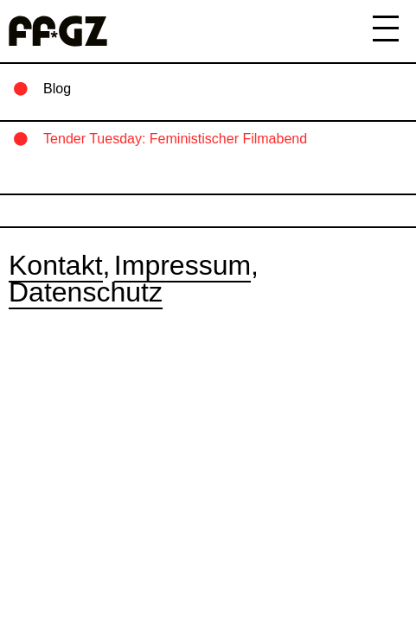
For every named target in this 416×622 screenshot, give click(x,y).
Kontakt (56, 265)
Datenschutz (86, 292)
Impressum (182, 265)
